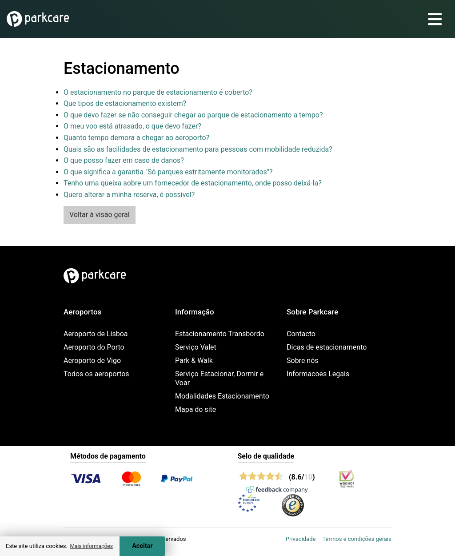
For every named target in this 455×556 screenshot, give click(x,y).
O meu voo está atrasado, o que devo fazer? (132, 126)
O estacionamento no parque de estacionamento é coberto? (158, 92)
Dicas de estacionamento (327, 347)
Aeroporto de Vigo (92, 360)
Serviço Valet (195, 347)
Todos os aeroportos (96, 374)
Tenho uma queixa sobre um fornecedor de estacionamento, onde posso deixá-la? (193, 183)
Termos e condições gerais (356, 539)
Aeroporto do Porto (94, 347)
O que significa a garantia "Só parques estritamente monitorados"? (168, 172)
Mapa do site (195, 409)
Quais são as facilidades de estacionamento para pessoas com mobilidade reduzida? (198, 149)
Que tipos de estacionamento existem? (125, 103)
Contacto (301, 334)
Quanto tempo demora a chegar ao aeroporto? (136, 137)
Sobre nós (303, 360)
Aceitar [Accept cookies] (142, 546)
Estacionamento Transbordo (219, 334)
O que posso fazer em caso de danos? (124, 160)
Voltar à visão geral (99, 214)
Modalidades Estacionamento (222, 396)
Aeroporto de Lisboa (96, 334)
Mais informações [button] (91, 546)
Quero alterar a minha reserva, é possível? (129, 194)
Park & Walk (194, 360)
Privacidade (301, 539)
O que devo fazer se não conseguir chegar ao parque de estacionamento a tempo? (193, 115)
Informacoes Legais (318, 374)
